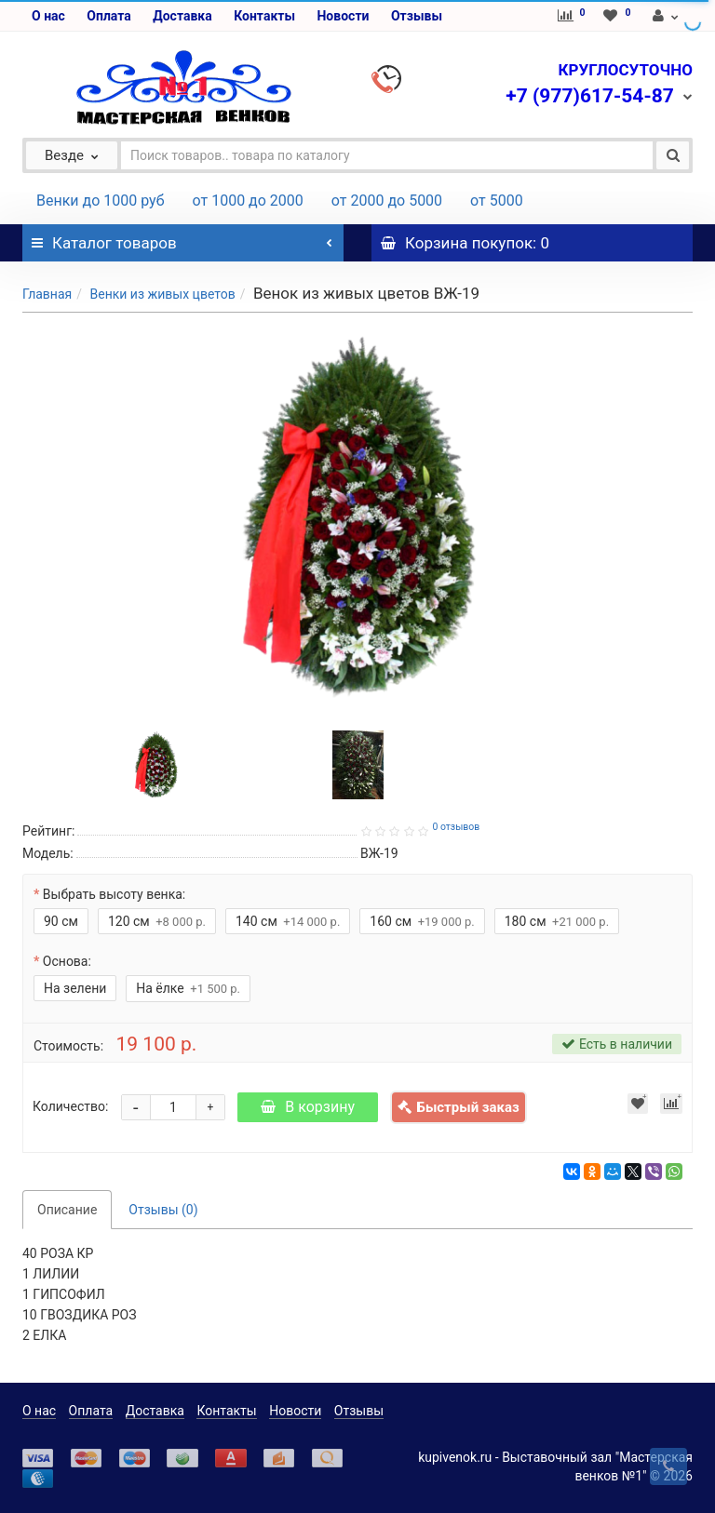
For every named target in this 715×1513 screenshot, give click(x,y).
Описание (67, 1209)
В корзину (308, 1107)
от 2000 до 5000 (386, 200)
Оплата (108, 15)
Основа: (67, 961)
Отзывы (416, 15)
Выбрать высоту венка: (114, 894)
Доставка (182, 15)
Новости (343, 15)
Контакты (264, 15)
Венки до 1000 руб (100, 200)
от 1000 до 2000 (248, 200)
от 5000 (496, 200)
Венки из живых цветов (162, 294)
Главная (47, 294)
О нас (48, 15)
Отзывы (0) (162, 1209)
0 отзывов (455, 827)
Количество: (70, 1106)
